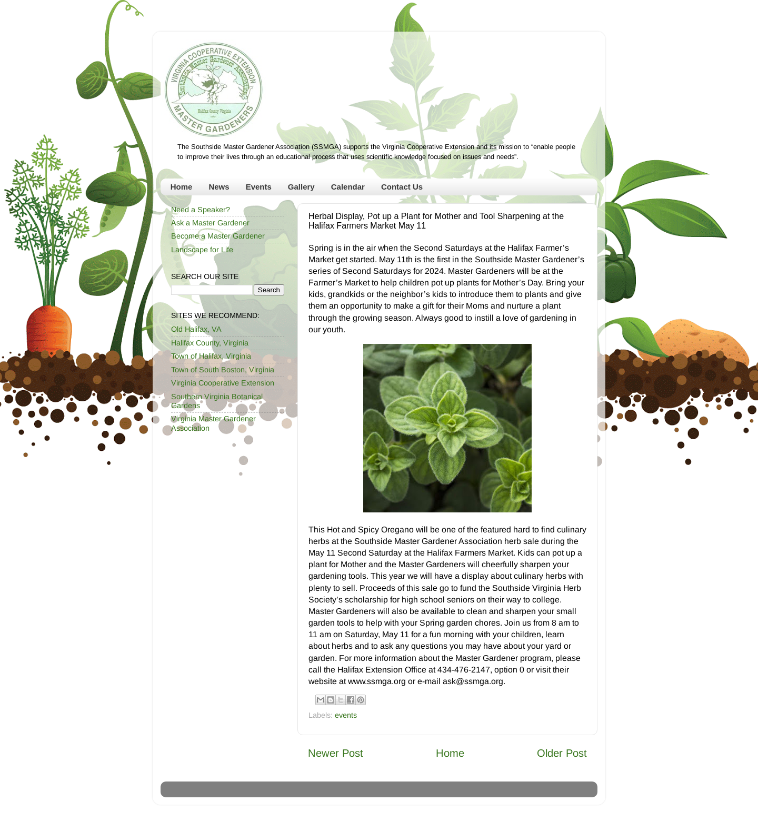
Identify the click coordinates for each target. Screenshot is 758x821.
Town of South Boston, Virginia (222, 369)
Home (182, 186)
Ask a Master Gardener (210, 223)
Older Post (562, 753)
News (218, 186)
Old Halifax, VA (196, 329)
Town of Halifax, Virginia (211, 356)
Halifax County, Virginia (209, 343)
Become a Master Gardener (218, 236)
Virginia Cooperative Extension (222, 383)
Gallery (301, 186)
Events (259, 186)
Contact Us (402, 186)
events (346, 715)
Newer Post (335, 753)
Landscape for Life (202, 249)
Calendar (348, 186)
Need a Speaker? (200, 209)
